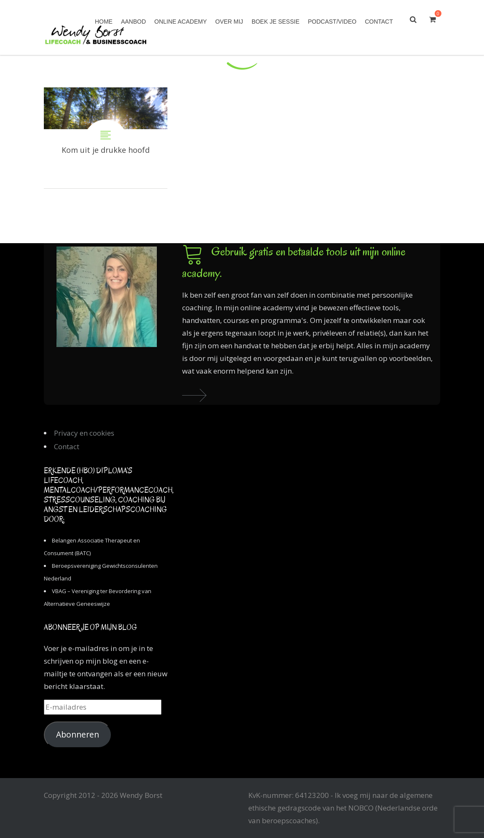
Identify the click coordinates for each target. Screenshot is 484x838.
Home (104, 21)
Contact (379, 21)
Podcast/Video (332, 21)
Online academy (180, 21)
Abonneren (77, 734)
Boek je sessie (276, 21)
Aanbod (133, 21)
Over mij (229, 21)
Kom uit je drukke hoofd (105, 137)
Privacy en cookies (84, 433)
